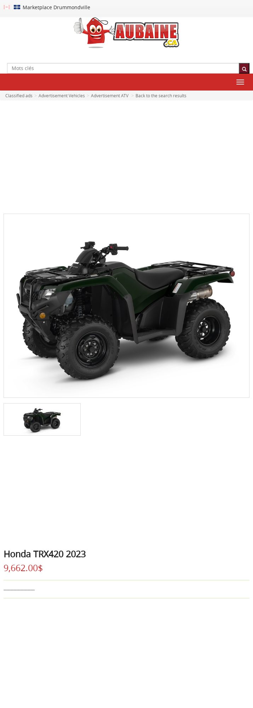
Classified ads (19, 95)
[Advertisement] (126, 157)
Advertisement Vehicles (62, 95)
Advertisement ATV (109, 95)
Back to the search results (161, 95)
